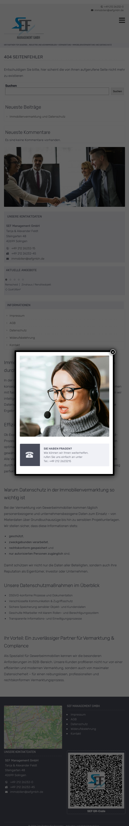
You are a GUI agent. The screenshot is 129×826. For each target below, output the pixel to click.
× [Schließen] (112, 348)
